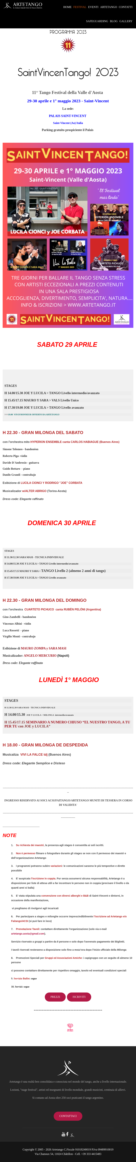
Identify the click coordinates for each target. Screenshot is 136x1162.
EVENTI (93, 7)
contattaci (68, 1115)
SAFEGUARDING (97, 21)
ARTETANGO (108, 7)
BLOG (114, 21)
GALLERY (125, 21)
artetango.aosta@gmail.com (27, 933)
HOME (67, 7)
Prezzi (55, 996)
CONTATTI (125, 7)
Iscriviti (79, 996)
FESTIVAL (79, 7)
